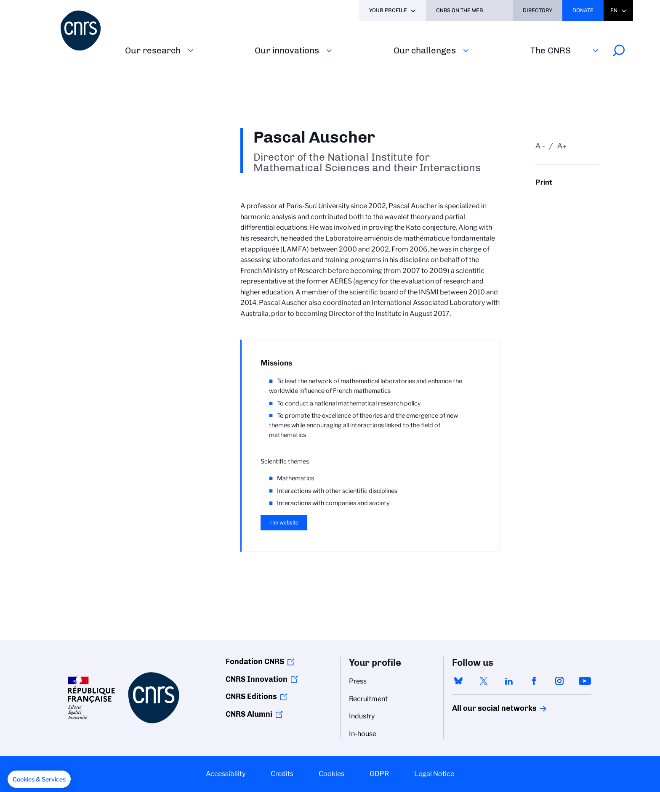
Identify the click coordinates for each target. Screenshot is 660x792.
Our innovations (287, 50)
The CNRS (550, 50)
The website (283, 522)
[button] (39, 779)
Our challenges (425, 50)
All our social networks (485, 708)
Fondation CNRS (255, 661)
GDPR (379, 774)
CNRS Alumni (249, 714)
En (613, 10)
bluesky (458, 681)
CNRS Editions (251, 696)
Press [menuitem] (358, 681)
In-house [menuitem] (362, 734)
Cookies (331, 774)
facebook (534, 681)
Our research (153, 50)
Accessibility (225, 774)
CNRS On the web (459, 10)
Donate (582, 10)
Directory (537, 10)
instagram (559, 681)
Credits (282, 774)
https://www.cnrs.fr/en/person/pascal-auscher (567, 198)
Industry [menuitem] (362, 716)
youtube (584, 681)
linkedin (509, 681)
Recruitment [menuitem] (368, 699)
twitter (483, 681)
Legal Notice (434, 774)
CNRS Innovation (256, 679)
